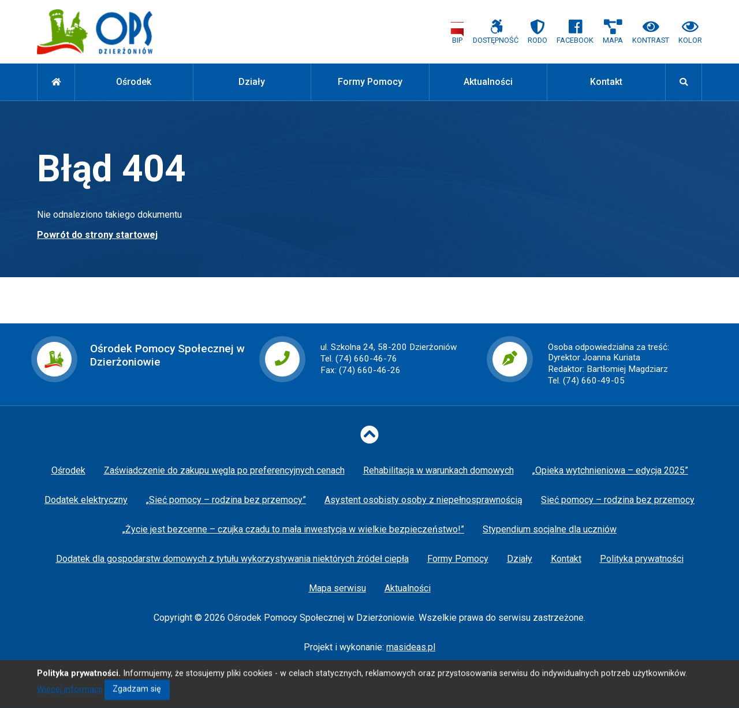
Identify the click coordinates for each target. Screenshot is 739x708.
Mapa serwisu (337, 588)
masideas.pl (410, 647)
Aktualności (488, 81)
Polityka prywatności (642, 558)
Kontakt (606, 81)
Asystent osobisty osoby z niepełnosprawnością (423, 499)
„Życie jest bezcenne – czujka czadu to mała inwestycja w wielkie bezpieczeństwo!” (293, 529)
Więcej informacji (69, 698)
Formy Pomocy (370, 81)
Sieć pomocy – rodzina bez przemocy (618, 499)
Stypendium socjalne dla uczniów (550, 529)
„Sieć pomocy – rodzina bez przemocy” (226, 499)
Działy (251, 81)
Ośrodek (133, 81)
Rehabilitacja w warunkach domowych (438, 470)
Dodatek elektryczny (86, 499)
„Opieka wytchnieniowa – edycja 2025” (610, 470)
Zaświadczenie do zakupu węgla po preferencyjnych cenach (224, 470)
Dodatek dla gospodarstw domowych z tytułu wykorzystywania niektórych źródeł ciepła (232, 558)
